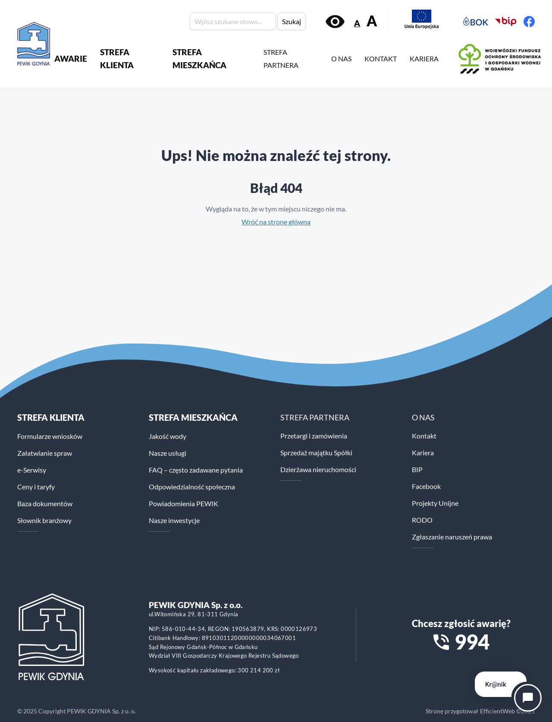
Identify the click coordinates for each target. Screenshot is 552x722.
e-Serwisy (31, 470)
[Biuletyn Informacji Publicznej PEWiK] (506, 21)
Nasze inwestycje (174, 520)
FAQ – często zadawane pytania (196, 470)
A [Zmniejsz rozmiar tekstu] (357, 23)
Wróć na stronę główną (276, 222)
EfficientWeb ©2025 (507, 711)
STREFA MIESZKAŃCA (199, 58)
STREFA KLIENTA (117, 58)
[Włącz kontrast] (335, 21)
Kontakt (424, 436)
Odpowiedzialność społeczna (192, 486)
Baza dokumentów (44, 503)
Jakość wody (167, 436)
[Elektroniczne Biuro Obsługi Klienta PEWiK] (475, 21)
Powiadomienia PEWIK (183, 503)
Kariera (423, 452)
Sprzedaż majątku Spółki (316, 452)
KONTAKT (380, 58)
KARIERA (424, 58)
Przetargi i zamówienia (313, 436)
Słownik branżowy (44, 520)
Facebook (426, 486)
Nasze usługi (167, 453)
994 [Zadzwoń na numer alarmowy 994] (472, 642)
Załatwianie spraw (44, 453)
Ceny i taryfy (36, 486)
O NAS (341, 58)
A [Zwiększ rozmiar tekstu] (372, 21)
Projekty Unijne (435, 503)
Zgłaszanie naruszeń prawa (452, 537)
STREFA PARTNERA (280, 58)
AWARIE (70, 58)
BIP (417, 469)
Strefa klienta (51, 417)
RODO (422, 520)
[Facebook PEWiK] (529, 21)
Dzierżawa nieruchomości (318, 469)
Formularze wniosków (49, 436)
